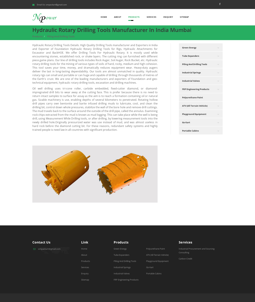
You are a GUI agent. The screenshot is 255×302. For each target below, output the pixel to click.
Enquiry (168, 17)
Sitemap (184, 17)
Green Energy (120, 248)
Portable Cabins (153, 273)
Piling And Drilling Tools (60, 36)
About (117, 17)
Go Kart (150, 267)
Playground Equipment (157, 261)
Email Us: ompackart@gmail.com (52, 4)
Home (104, 17)
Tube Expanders (121, 254)
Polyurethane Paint (155, 248)
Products (134, 17)
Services (151, 17)
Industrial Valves (122, 273)
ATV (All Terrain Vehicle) (157, 254)
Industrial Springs (122, 267)
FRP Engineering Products (126, 279)
